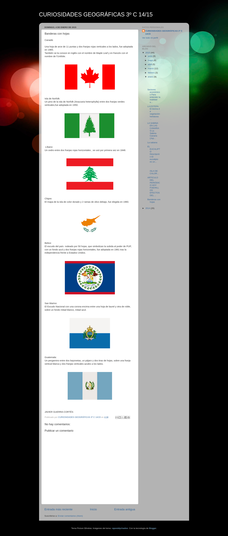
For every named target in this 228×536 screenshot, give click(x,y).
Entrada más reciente (59, 509)
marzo (151, 68)
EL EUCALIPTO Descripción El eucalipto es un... (153, 154)
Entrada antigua (124, 509)
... (153, 83)
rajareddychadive (120, 528)
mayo (151, 60)
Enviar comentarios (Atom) (70, 516)
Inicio (93, 509)
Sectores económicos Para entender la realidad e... (153, 95)
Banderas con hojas (153, 200)
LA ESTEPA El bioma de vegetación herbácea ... (153, 112)
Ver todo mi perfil (150, 38)
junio (150, 56)
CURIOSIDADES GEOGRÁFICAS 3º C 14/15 (96, 14)
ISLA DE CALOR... (153, 170)
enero (151, 77)
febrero (151, 73)
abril (150, 64)
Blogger (152, 528)
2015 (148, 52)
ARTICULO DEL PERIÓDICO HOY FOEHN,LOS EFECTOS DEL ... (153, 186)
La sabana (152, 142)
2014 (148, 208)
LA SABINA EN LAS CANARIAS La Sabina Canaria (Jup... (153, 130)
